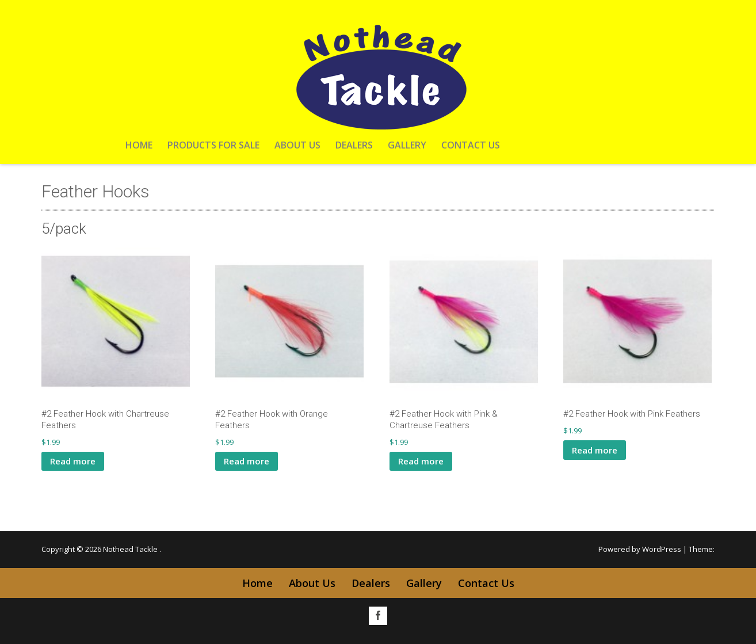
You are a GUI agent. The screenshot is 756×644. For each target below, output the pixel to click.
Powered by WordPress (639, 549)
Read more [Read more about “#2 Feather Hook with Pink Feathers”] (594, 450)
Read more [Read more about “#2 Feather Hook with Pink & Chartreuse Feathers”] (421, 461)
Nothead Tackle (131, 549)
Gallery (407, 145)
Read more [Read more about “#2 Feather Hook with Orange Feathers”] (246, 461)
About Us (297, 145)
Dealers (354, 145)
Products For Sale (213, 145)
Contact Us (470, 145)
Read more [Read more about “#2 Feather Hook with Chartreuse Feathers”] (73, 461)
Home (138, 145)
